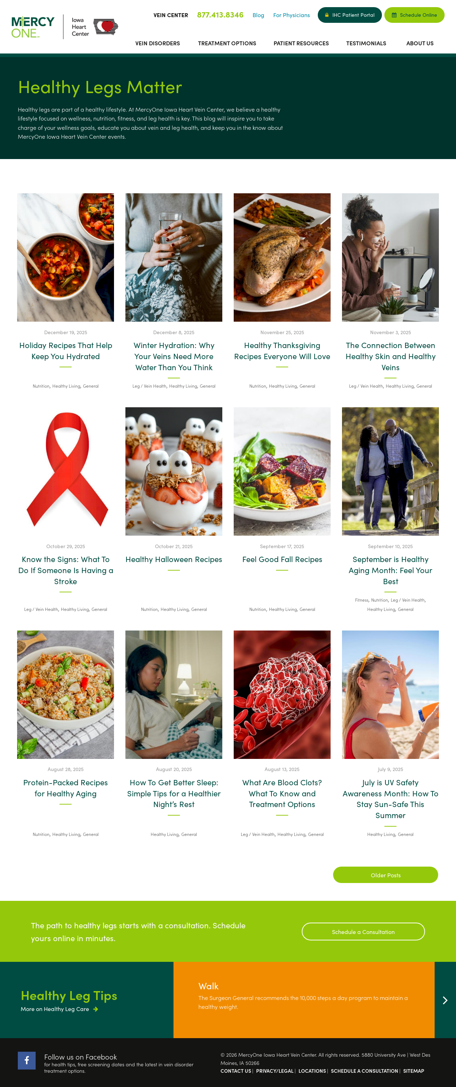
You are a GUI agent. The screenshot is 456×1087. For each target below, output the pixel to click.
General (91, 386)
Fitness (361, 600)
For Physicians (291, 15)
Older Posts (386, 875)
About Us (420, 43)
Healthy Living (66, 386)
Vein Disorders (157, 43)
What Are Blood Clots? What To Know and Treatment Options (282, 793)
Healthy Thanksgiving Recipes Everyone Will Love (282, 350)
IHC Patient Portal (349, 14)
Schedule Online (414, 14)
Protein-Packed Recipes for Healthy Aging (65, 787)
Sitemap (413, 1070)
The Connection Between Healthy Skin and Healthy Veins (391, 356)
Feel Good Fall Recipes (282, 558)
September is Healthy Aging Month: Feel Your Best (390, 569)
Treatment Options (227, 43)
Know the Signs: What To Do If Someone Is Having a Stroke (65, 569)
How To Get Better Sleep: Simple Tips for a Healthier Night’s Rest (174, 793)
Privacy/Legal (275, 1070)
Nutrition (41, 386)
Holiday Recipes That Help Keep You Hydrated (65, 350)
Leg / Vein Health (149, 386)
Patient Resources (301, 43)
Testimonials (366, 43)
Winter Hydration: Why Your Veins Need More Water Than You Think (174, 356)
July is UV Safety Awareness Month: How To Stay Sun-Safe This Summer (391, 798)
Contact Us (236, 1070)
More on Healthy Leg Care (59, 1008)
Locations (312, 1070)
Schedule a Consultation (363, 931)
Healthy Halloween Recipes (173, 558)
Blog (258, 15)
